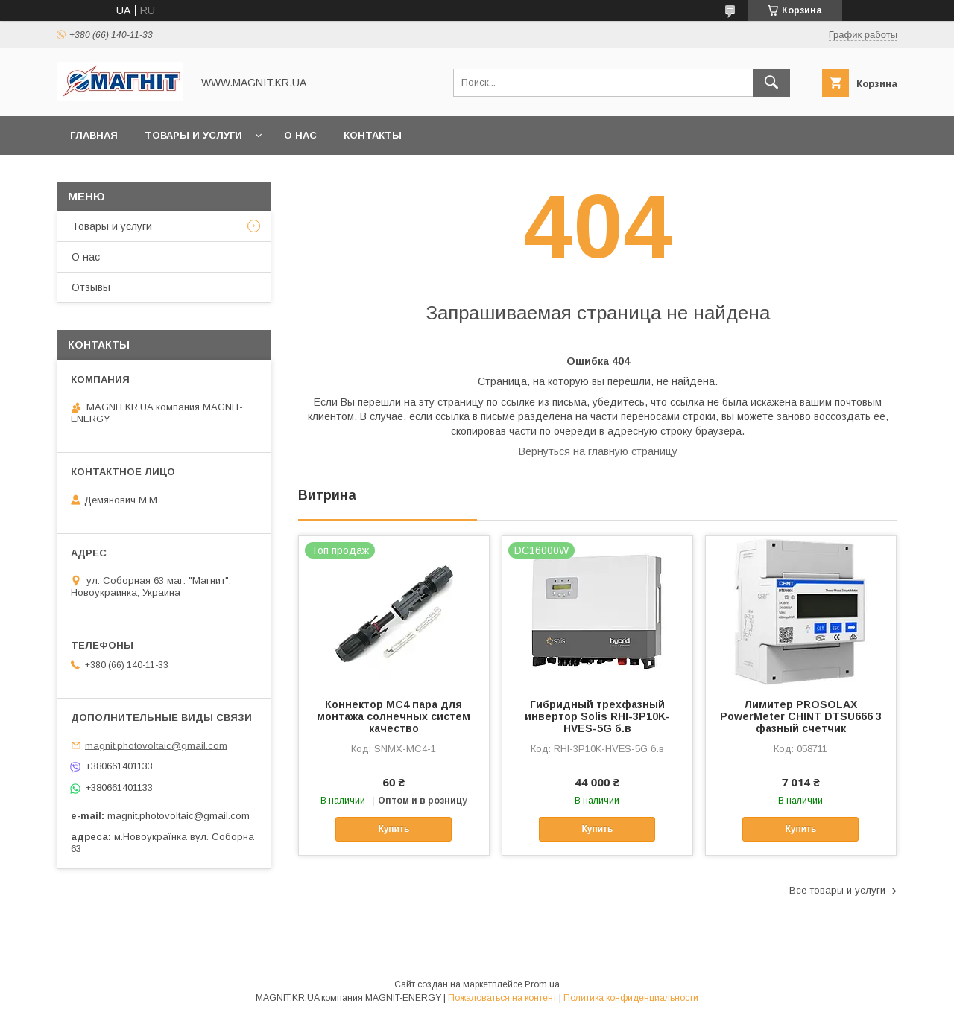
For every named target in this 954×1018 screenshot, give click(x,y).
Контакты (373, 135)
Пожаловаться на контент (502, 998)
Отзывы (91, 287)
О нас (300, 135)
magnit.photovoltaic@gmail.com (156, 745)
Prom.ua (542, 984)
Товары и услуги (193, 135)
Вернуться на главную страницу (598, 451)
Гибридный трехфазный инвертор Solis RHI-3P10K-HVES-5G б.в (597, 716)
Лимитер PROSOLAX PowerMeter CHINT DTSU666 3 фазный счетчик (801, 716)
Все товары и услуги (837, 890)
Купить (393, 829)
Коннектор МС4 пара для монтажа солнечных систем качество (393, 716)
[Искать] (771, 83)
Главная (94, 135)
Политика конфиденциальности (630, 998)
